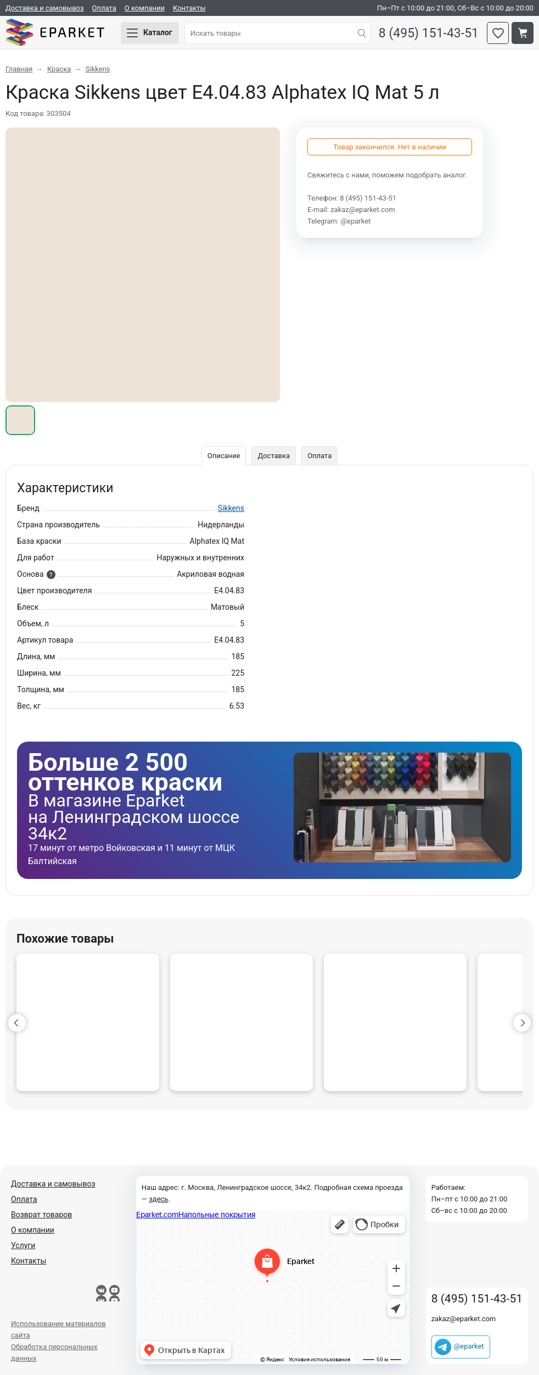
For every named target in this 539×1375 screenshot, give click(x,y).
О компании (145, 8)
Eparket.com (54, 33)
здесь (158, 1199)
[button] (17, 1023)
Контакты (189, 8)
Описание (223, 456)
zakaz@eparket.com (362, 209)
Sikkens (231, 508)
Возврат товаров (41, 1214)
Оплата (104, 8)
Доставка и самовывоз (44, 8)
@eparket (355, 221)
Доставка (273, 456)
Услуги (23, 1245)
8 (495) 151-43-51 (429, 33)
